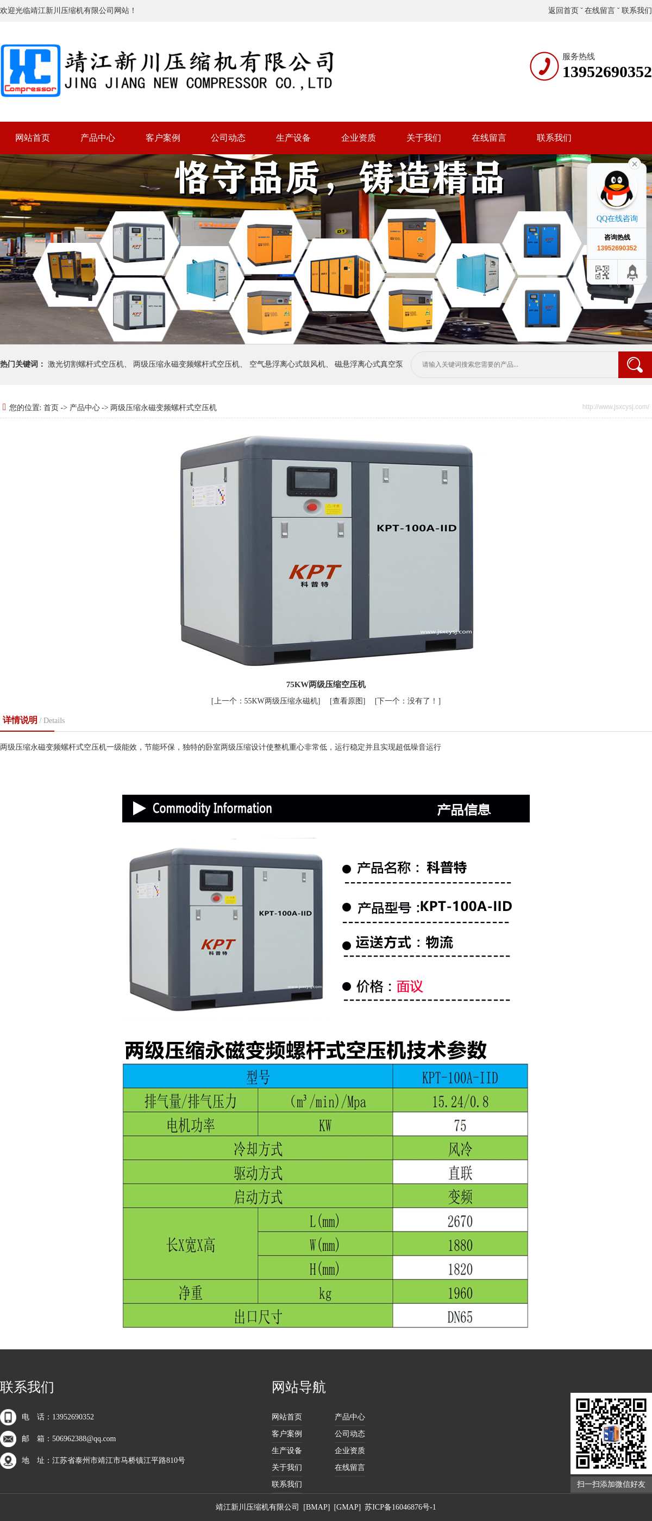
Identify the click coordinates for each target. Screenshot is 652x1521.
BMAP (317, 1507)
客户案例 (163, 137)
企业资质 (358, 137)
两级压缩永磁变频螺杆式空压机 (186, 364)
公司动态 (228, 137)
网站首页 (32, 137)
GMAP (347, 1507)
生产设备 (293, 137)
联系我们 (637, 11)
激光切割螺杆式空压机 (86, 364)
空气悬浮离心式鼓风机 (287, 364)
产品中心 (97, 137)
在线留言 (600, 11)
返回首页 (563, 11)
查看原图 (348, 701)
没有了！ (407, 701)
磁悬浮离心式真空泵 (369, 364)
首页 (51, 408)
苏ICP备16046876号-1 (400, 1507)
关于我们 (423, 137)
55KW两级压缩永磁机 (266, 701)
